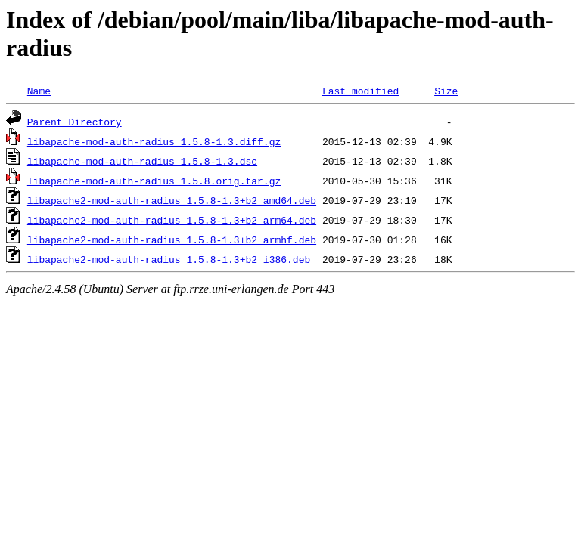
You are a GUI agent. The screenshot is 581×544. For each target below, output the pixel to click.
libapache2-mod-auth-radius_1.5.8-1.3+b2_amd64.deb (171, 200)
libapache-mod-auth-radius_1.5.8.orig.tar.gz (154, 180)
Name (39, 90)
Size (446, 90)
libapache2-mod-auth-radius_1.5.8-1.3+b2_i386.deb (168, 259)
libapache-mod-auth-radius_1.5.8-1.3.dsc (142, 161)
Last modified (360, 90)
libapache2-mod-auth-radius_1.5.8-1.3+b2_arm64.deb (171, 220)
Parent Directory (74, 121)
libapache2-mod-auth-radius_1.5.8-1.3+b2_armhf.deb (171, 239)
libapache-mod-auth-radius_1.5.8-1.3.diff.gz (154, 141)
